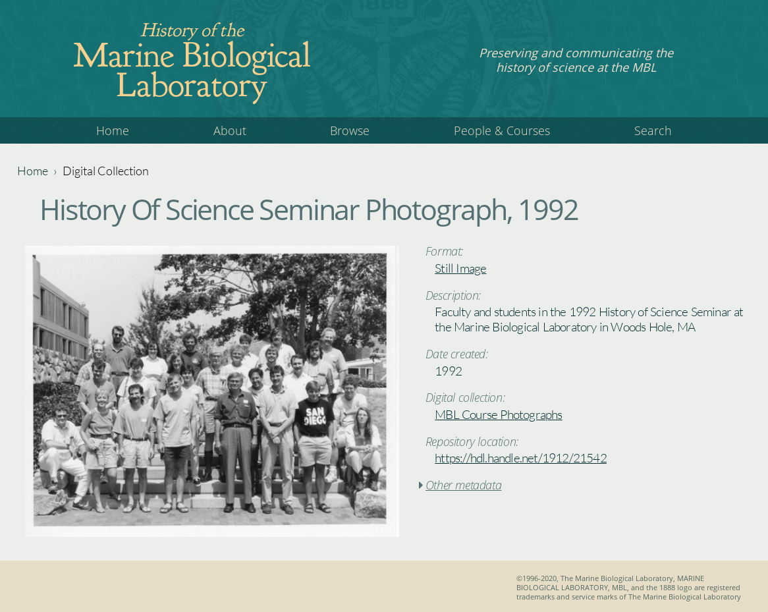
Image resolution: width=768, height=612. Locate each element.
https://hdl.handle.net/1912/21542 (521, 458)
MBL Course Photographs (498, 414)
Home (112, 130)
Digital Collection (106, 170)
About (229, 130)
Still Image (460, 268)
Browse (350, 130)
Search (653, 130)
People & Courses (502, 130)
